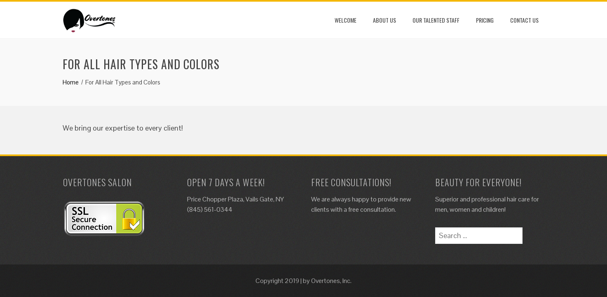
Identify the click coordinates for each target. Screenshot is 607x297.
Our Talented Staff (435, 20)
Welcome (345, 20)
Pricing (485, 20)
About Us (384, 20)
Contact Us (524, 20)
